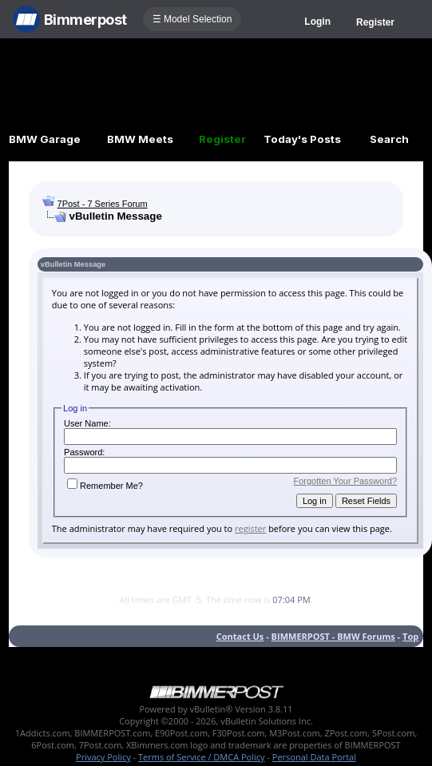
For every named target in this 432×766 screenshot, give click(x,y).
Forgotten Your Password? (345, 481)
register (250, 528)
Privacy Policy (103, 757)
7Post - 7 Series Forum (102, 203)
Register (375, 22)
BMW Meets (140, 139)
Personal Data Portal (314, 757)
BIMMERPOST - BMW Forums (333, 636)
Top (410, 636)
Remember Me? (105, 485)
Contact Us (240, 636)
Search (389, 139)
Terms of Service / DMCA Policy (201, 757)
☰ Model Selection (192, 19)
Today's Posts (302, 139)
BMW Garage (45, 139)
